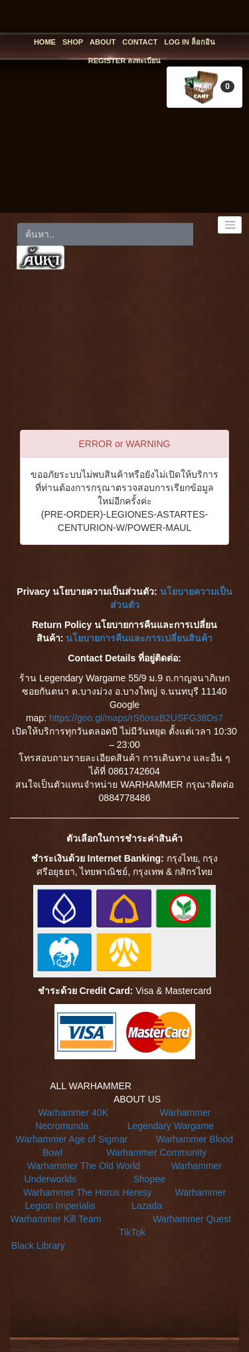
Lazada (146, 1205)
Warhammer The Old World (83, 1165)
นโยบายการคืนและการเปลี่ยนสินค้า (139, 638)
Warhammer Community (156, 1152)
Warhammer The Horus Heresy (87, 1192)
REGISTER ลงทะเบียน (124, 61)
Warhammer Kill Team (55, 1219)
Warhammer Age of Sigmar (71, 1139)
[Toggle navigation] (230, 225)
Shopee (149, 1179)
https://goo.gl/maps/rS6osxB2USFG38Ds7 (136, 718)
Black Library (38, 1245)
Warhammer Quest (192, 1219)
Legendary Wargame (170, 1125)
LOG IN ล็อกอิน (189, 42)
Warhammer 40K (73, 1112)
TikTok (132, 1232)
